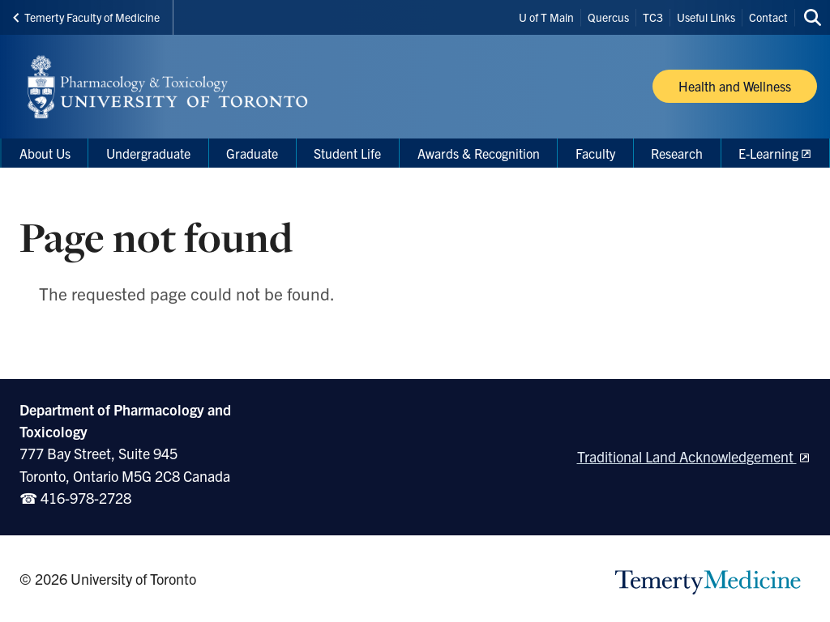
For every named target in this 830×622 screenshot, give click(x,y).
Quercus (608, 17)
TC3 (653, 17)
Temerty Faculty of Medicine (86, 17)
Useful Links (706, 17)
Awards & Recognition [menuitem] (478, 153)
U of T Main (546, 17)
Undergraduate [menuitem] (148, 153)
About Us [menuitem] (45, 153)
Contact (768, 17)
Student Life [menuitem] (347, 153)
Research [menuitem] (677, 153)
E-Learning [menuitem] (768, 153)
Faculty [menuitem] (595, 153)
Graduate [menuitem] (252, 153)
